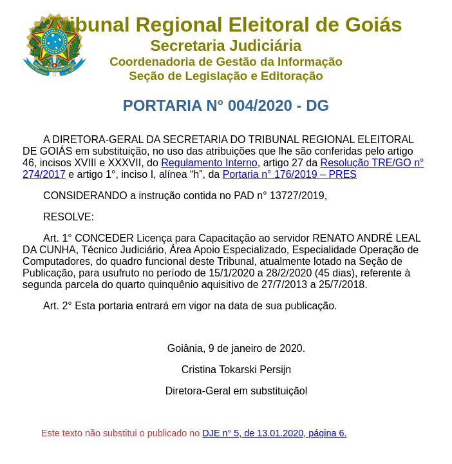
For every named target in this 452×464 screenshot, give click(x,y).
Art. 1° (57, 238)
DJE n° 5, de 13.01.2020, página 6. (274, 433)
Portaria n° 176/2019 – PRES (290, 174)
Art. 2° (57, 305)
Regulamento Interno (209, 162)
